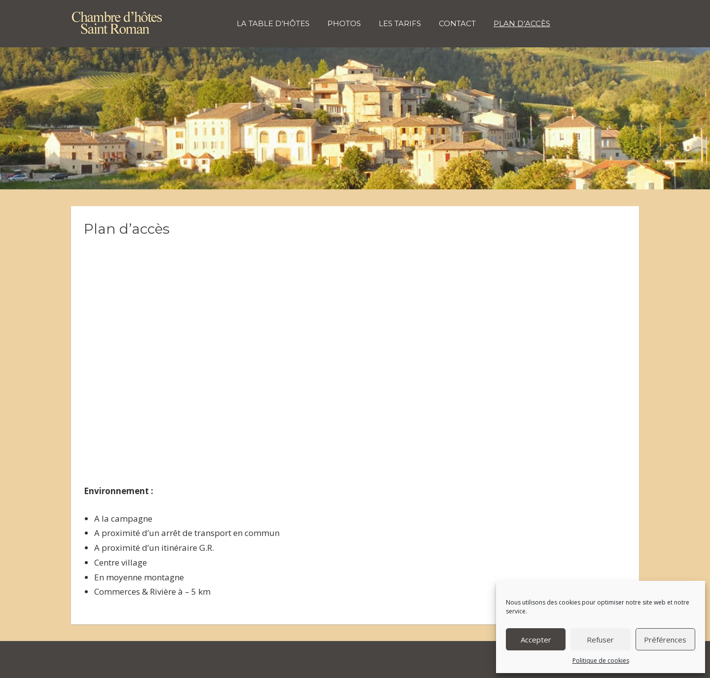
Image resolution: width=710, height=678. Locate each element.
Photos (344, 23)
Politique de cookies (600, 660)
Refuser (600, 639)
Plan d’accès (522, 23)
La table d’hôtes (273, 23)
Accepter (536, 639)
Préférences (665, 639)
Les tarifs (400, 23)
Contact (457, 23)
